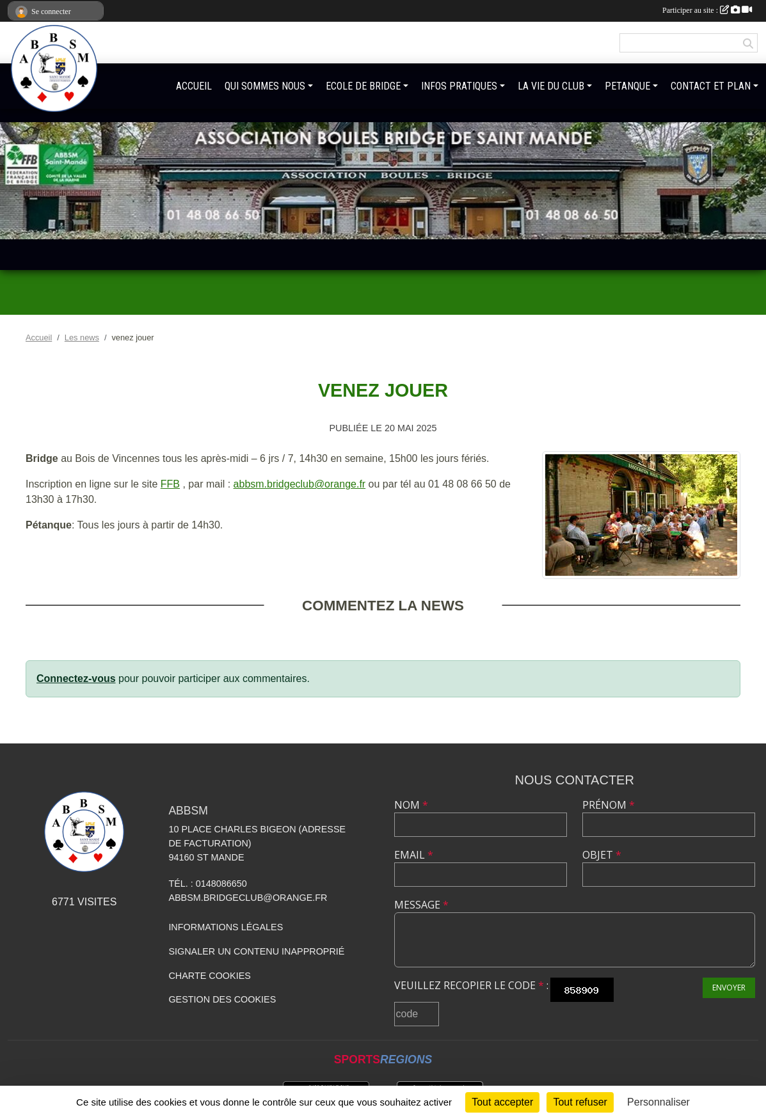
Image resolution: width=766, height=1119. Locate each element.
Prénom (608, 805)
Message (421, 905)
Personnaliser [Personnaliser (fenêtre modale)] (658, 1102)
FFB (170, 484)
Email (413, 855)
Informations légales (225, 927)
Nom (411, 805)
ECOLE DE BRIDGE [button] (363, 86)
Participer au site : (707, 10)
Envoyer (729, 987)
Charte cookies (209, 976)
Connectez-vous (76, 678)
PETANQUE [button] (627, 86)
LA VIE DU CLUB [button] (551, 86)
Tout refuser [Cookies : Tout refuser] (580, 1102)
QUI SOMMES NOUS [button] (265, 86)
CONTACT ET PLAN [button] (711, 86)
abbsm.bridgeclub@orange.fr (300, 484)
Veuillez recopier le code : (471, 985)
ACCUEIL (194, 86)
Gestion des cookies (222, 999)
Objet (601, 855)
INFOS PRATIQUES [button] (459, 86)
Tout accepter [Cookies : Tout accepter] (502, 1102)
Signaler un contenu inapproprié (256, 951)
